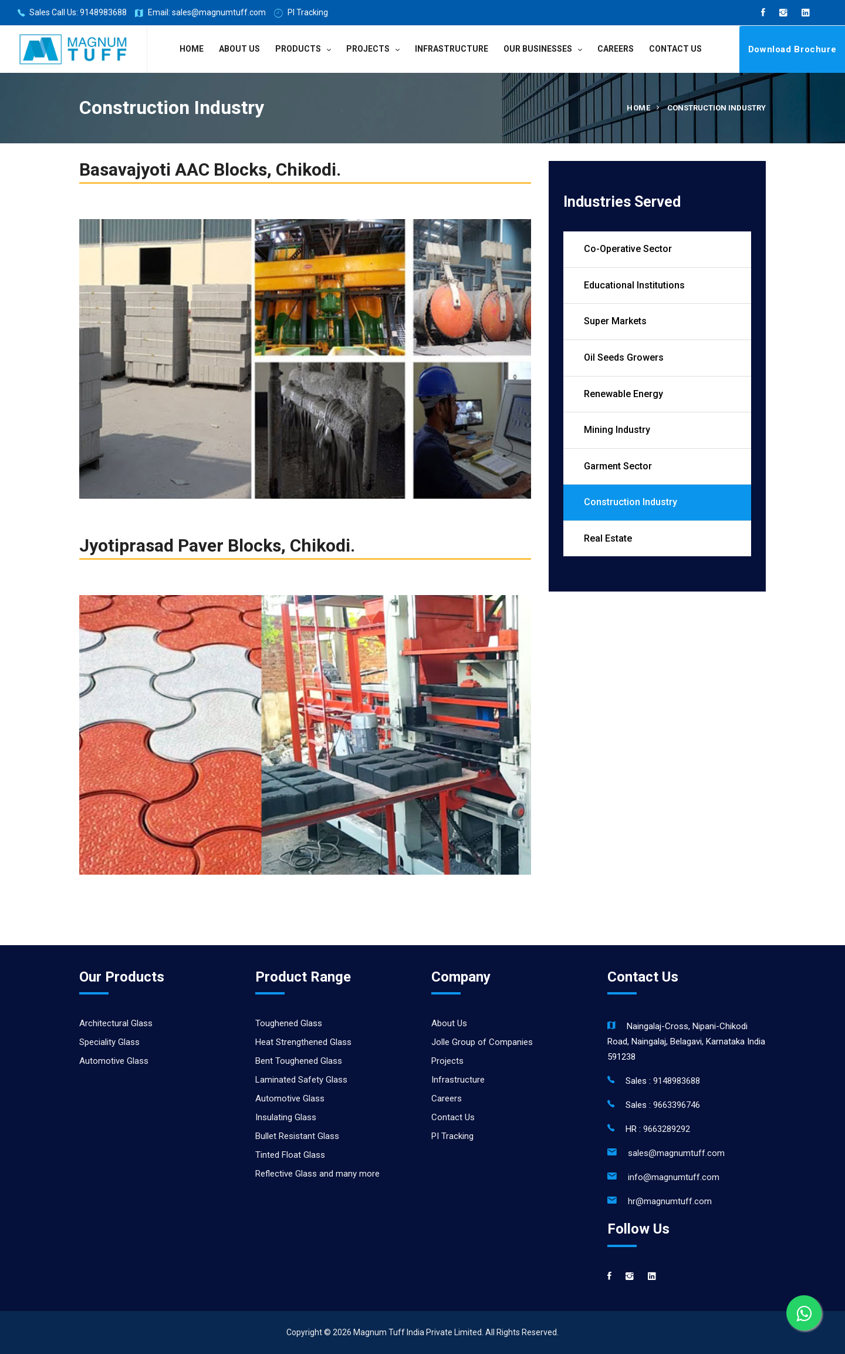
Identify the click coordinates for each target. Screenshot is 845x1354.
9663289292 (666, 1129)
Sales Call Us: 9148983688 (72, 13)
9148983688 (676, 1081)
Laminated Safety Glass (301, 1079)
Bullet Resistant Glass (297, 1136)
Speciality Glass (109, 1042)
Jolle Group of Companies (482, 1042)
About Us (239, 48)
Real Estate (608, 538)
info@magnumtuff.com (673, 1177)
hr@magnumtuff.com (670, 1201)
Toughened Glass (288, 1023)
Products (298, 48)
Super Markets (615, 321)
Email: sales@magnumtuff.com (200, 13)
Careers (615, 48)
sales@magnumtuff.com (676, 1153)
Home (192, 48)
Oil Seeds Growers (624, 357)
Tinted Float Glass (290, 1155)
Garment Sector (618, 466)
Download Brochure (792, 49)
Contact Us (675, 48)
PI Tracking (301, 13)
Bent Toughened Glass (298, 1061)
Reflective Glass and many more (317, 1173)
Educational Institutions (634, 285)
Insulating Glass (285, 1117)
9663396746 (676, 1105)
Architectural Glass (116, 1023)
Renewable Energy (623, 393)
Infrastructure (451, 48)
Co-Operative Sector (628, 248)
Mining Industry (617, 429)
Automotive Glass (113, 1061)
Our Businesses (537, 48)
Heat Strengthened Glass (303, 1042)
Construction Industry (630, 502)
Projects (368, 48)
